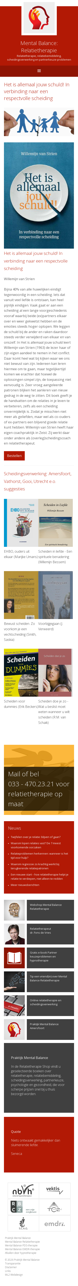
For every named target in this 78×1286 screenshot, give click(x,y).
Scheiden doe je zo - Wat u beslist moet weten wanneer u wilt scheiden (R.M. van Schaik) (55, 687)
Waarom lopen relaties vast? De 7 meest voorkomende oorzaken (36, 845)
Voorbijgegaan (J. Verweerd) (55, 601)
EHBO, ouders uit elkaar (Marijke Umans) (21, 529)
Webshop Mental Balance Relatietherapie (33, 910)
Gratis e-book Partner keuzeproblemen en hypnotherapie (30, 958)
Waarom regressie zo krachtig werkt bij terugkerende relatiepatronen (35, 866)
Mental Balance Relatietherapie (22, 1241)
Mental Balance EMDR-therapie (22, 1249)
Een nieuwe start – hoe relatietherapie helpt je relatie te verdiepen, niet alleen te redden (39, 877)
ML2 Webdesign (14, 1274)
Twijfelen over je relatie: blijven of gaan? (36, 837)
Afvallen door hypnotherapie (20, 1253)
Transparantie (13, 1263)
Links (8, 1271)
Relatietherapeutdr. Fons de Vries (27, 934)
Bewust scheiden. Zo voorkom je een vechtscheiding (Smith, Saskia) (21, 606)
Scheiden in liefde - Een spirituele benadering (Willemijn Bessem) (55, 531)
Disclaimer (11, 1267)
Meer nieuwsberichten (25, 885)
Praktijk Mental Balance (18, 1238)
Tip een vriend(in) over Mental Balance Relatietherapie (35, 981)
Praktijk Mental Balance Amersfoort (31, 1029)
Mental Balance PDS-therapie (21, 1245)
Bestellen (14, 455)
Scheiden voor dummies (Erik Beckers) (21, 679)
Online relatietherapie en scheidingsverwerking (32, 1005)
